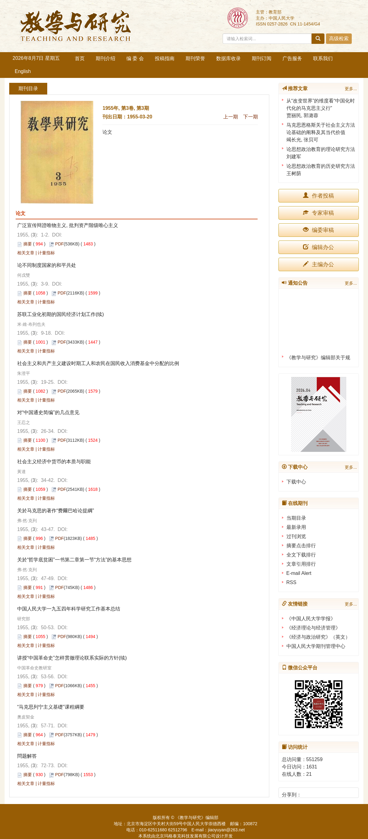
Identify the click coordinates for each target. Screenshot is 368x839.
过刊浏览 (296, 536)
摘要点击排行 (301, 545)
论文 (107, 132)
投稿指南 (164, 58)
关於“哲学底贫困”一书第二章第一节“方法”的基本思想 (74, 559)
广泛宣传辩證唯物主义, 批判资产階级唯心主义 (67, 225)
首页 (80, 58)
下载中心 (296, 481)
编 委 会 (135, 58)
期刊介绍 (105, 58)
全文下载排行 (301, 554)
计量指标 (46, 252)
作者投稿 (318, 195)
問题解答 (27, 756)
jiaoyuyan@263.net (226, 829)
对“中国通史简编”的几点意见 (48, 412)
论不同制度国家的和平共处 (46, 265)
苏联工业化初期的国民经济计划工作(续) (60, 314)
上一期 (230, 116)
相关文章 (25, 252)
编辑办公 (318, 247)
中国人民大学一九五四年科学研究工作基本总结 (68, 608)
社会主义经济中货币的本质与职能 (54, 461)
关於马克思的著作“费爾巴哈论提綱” (55, 510)
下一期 (250, 116)
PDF (59, 243)
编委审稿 (318, 230)
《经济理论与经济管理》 (313, 627)
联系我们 (323, 58)
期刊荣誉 (195, 58)
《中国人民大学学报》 (310, 618)
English (23, 71)
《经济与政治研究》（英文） (318, 637)
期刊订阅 (261, 58)
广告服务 (292, 58)
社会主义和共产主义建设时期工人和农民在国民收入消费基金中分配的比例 (98, 363)
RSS (291, 582)
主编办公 (318, 264)
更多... (351, 88)
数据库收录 (228, 58)
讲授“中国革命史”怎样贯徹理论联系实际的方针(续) (72, 657)
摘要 (27, 243)
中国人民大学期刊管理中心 (315, 646)
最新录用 (296, 527)
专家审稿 (318, 213)
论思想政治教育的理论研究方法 (320, 149)
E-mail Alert (299, 573)
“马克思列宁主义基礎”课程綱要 (50, 707)
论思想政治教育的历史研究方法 (320, 166)
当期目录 (296, 518)
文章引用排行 (301, 564)
